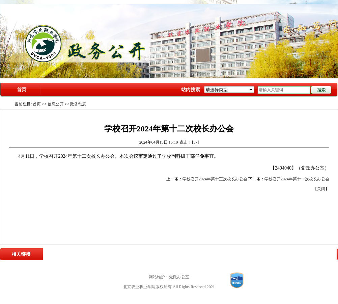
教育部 (133, 254)
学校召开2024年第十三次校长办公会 (214, 179)
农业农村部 (114, 254)
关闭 (321, 188)
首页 (21, 89)
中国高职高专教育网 (218, 254)
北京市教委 (187, 254)
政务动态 (78, 104)
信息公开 (56, 104)
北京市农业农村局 (158, 254)
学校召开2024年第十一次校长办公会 (296, 179)
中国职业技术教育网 (258, 254)
